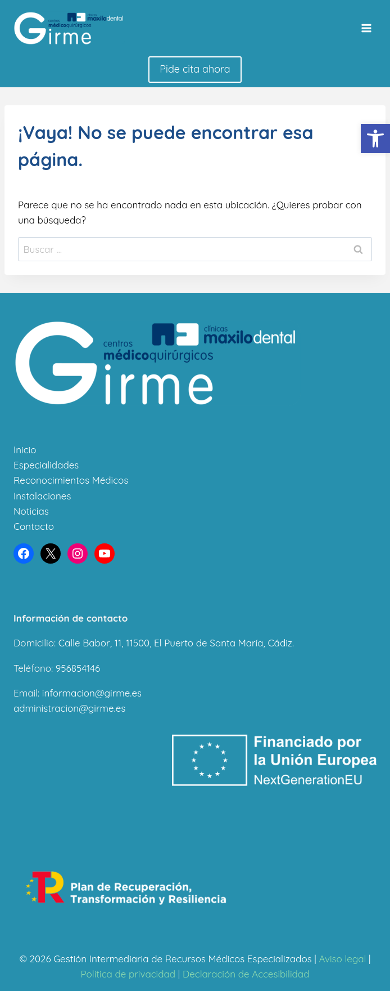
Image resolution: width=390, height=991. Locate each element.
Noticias (31, 511)
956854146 (78, 668)
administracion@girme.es (69, 708)
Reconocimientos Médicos (70, 480)
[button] (375, 138)
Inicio (24, 450)
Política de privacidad (128, 974)
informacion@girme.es (92, 693)
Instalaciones (42, 496)
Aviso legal (342, 959)
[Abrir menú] (366, 28)
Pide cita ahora (195, 69)
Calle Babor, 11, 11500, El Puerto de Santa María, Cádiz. (176, 643)
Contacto (33, 526)
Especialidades (46, 465)
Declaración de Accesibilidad (246, 974)
